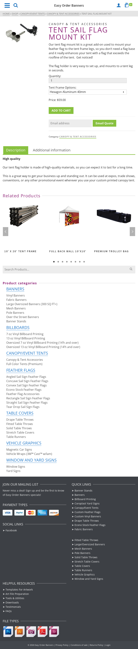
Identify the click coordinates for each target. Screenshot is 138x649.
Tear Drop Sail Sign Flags (23, 407)
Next (132, 231)
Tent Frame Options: (62, 88)
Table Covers (19, 413)
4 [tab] (67, 262)
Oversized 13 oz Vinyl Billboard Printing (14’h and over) (43, 347)
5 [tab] (71, 262)
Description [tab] (15, 150)
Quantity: (55, 76)
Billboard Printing (85, 499)
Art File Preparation (17, 594)
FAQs (9, 611)
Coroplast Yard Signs (87, 503)
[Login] (118, 5)
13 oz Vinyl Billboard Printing (25, 338)
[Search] (16, 5)
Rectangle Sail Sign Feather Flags (28, 398)
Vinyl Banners (15, 295)
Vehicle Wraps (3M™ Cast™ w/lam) (29, 454)
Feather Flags (20, 370)
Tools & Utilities (15, 598)
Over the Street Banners (22, 317)
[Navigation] (7, 5)
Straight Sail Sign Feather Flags (27, 403)
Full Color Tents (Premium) (24, 364)
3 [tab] (62, 262)
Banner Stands (16, 321)
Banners (15, 288)
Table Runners (16, 437)
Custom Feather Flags (87, 512)
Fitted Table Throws (19, 424)
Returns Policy (96, 645)
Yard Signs (13, 471)
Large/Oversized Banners (90, 544)
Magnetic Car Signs (19, 450)
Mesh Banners (16, 308)
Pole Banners (15, 313)
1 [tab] (54, 262)
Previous (5, 231)
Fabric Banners (16, 300)
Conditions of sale (79, 645)
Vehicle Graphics (23, 443)
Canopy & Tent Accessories (77, 136)
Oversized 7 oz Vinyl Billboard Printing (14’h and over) (42, 343)
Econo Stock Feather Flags (24, 390)
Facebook (11, 530)
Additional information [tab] (51, 150)
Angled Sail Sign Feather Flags (26, 377)
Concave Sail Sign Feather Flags (27, 381)
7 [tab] (80, 262)
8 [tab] (84, 262)
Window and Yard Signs (31, 460)
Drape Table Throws (20, 420)
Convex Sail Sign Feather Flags (26, 385)
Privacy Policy (62, 645)
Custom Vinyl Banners (88, 516)
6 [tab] (75, 262)
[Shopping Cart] (129, 5)
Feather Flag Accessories (23, 394)
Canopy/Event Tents (27, 353)
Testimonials (13, 606)
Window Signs (15, 467)
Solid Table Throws (19, 428)
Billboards (17, 327)
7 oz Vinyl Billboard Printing (24, 334)
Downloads (12, 602)
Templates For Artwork (19, 589)
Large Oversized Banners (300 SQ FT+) (31, 304)
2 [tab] (58, 262)
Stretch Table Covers (20, 432)
